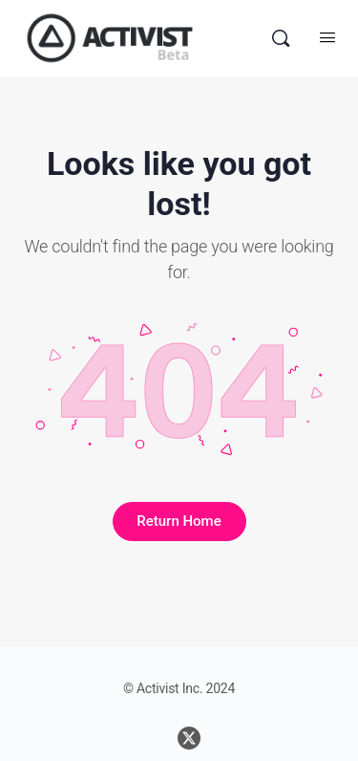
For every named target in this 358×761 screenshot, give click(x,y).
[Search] (280, 38)
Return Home (179, 521)
